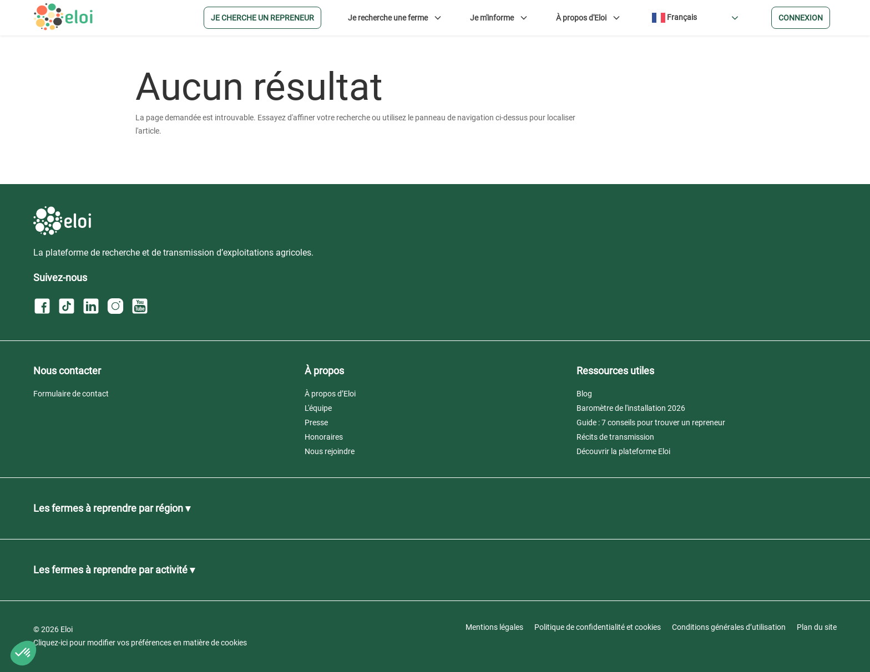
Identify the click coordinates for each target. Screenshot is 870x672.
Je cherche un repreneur (262, 17)
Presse (316, 422)
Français (674, 17)
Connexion (800, 17)
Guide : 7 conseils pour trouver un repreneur (650, 422)
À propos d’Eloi (330, 393)
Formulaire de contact (71, 393)
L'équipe (318, 408)
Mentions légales (494, 627)
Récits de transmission (615, 436)
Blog (584, 393)
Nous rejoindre (330, 451)
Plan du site (817, 627)
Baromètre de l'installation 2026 (630, 408)
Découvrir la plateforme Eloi (623, 451)
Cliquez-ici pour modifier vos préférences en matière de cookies (140, 642)
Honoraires (324, 436)
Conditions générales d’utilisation (729, 627)
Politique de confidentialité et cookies (597, 627)
